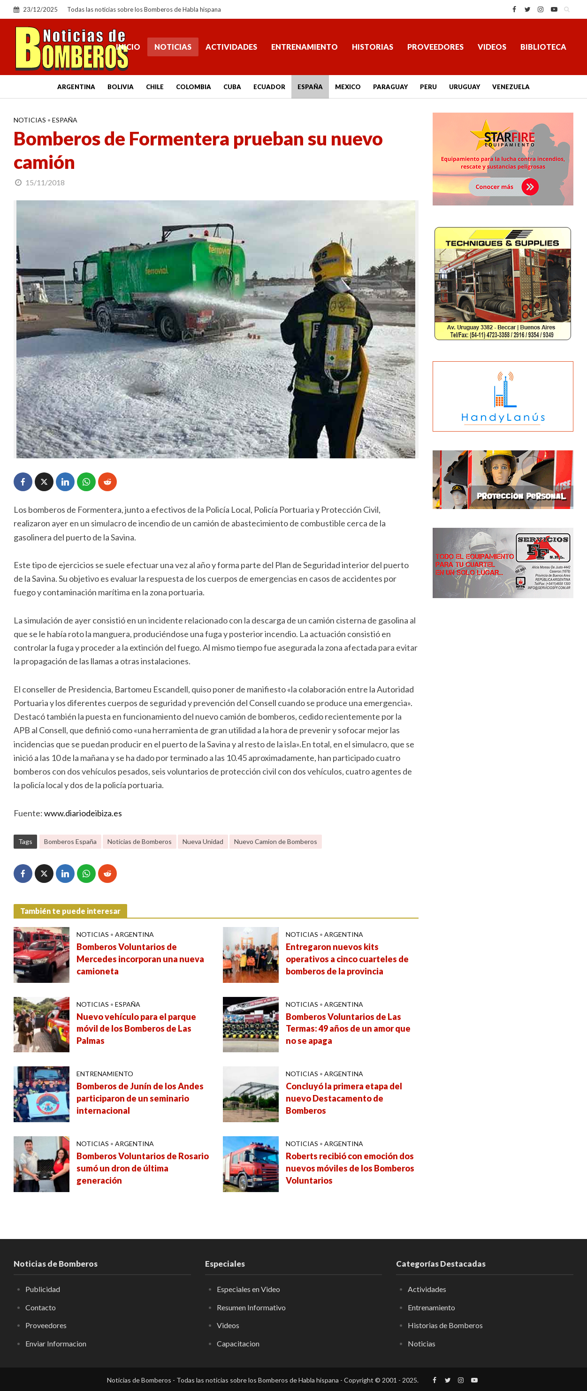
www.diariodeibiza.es (83, 813)
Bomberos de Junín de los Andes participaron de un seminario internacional (140, 1098)
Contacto (40, 1307)
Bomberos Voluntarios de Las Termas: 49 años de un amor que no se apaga (348, 1028)
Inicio (128, 46)
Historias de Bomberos (445, 1325)
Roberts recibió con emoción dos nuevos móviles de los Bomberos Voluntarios (350, 1168)
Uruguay (464, 87)
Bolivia (120, 87)
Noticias (172, 46)
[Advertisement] (503, 757)
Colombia (193, 87)
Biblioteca (543, 46)
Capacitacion (238, 1343)
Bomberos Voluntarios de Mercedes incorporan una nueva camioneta (140, 959)
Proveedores (435, 46)
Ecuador (269, 87)
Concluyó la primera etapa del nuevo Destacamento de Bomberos (344, 1098)
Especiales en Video (248, 1289)
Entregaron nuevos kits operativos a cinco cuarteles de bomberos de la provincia (347, 959)
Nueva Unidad (203, 841)
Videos (492, 46)
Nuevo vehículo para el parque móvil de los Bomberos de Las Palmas (136, 1028)
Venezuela (511, 87)
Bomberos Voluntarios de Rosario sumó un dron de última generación (142, 1168)
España (310, 87)
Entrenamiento (304, 46)
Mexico (348, 87)
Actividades (231, 46)
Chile (155, 87)
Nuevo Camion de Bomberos (275, 841)
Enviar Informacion (55, 1343)
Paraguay (390, 87)
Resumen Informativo (251, 1307)
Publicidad (42, 1289)
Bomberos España (70, 841)
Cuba (232, 87)
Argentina (76, 87)
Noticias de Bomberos (139, 841)
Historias (372, 46)
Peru (428, 87)
